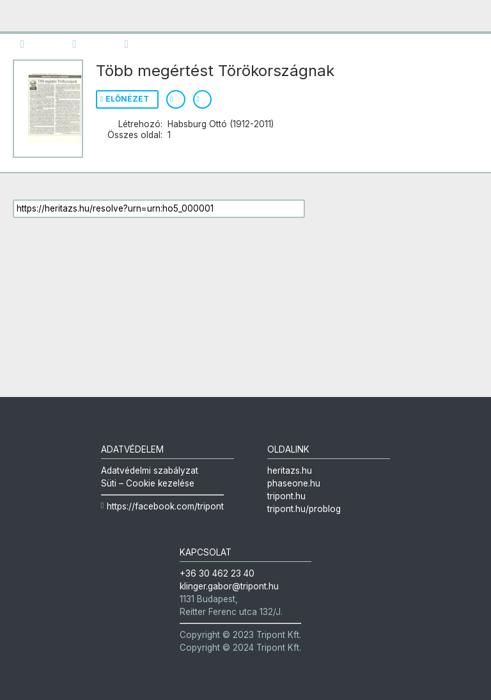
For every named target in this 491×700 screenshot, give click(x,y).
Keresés (80, 43)
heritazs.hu (289, 470)
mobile (21, 16)
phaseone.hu (293, 483)
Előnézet (127, 99)
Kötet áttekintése (28, 43)
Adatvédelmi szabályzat (149, 470)
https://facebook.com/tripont (165, 506)
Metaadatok (132, 43)
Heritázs (416, 20)
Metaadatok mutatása (175, 99)
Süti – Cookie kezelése (147, 483)
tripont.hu (286, 496)
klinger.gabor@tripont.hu (229, 586)
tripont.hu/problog (304, 509)
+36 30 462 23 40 (217, 573)
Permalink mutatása (202, 99)
